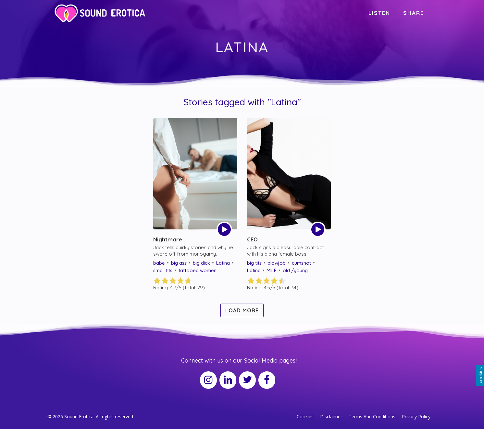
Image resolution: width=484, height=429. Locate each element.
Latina (223, 263)
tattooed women (198, 270)
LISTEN (379, 12)
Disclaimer (331, 416)
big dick (201, 263)
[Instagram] (208, 380)
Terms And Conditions (372, 416)
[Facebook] (266, 380)
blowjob (276, 263)
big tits (254, 263)
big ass (179, 263)
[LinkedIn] (227, 380)
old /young (295, 270)
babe (159, 263)
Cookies (305, 416)
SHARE (413, 12)
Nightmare (167, 239)
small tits (162, 270)
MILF (272, 270)
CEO (252, 239)
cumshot (301, 263)
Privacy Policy (416, 416)
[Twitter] (247, 380)
